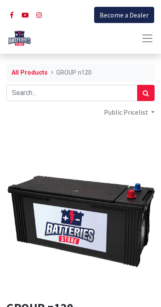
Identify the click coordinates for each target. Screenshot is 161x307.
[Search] (146, 93)
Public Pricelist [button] (127, 112)
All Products (30, 72)
